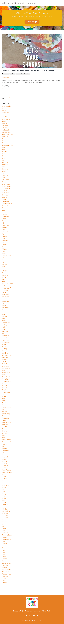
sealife (4, 455)
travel (4, 548)
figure (4, 234)
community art (7, 188)
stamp (4, 502)
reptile (4, 433)
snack (4, 476)
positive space (6, 407)
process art (5, 418)
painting (4, 375)
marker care (6, 323)
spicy (3, 489)
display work (6, 206)
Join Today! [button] (32, 22)
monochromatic (7, 338)
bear (3, 149)
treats (4, 552)
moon (4, 344)
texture (4, 537)
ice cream (5, 286)
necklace (5, 353)
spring (4, 498)
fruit (3, 262)
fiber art (5, 232)
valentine (5, 565)
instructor (5, 294)
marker (4, 320)
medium (12, 73)
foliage (4, 249)
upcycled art (6, 563)
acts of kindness (7, 117)
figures (4, 236)
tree (3, 554)
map (3, 318)
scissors (4, 448)
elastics (4, 214)
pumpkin (5, 420)
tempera (5, 533)
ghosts (4, 266)
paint (3, 370)
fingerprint (5, 238)
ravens (4, 431)
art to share (6, 132)
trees (4, 556)
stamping (5, 505)
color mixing (6, 184)
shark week (26, 73)
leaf (3, 303)
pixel (3, 398)
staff (3, 500)
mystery (4, 349)
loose (4, 314)
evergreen (5, 216)
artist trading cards (8, 134)
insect (4, 292)
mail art (4, 316)
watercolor (5, 572)
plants (4, 401)
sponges (5, 494)
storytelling (6, 511)
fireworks (5, 240)
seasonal (5, 457)
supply (4, 520)
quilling (4, 427)
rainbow (5, 429)
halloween (5, 275)
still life (4, 509)
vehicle (4, 567)
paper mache (6, 381)
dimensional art (7, 203)
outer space (6, 368)
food (3, 251)
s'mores (4, 444)
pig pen (4, 396)
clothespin (5, 180)
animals (4, 123)
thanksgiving (6, 539)
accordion (5, 112)
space (4, 487)
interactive (5, 297)
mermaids (5, 331)
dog (3, 208)
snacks (4, 478)
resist (4, 435)
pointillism (5, 403)
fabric (4, 219)
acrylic (4, 115)
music (4, 346)
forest (4, 253)
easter (4, 212)
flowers (4, 247)
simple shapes (7, 472)
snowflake (5, 485)
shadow (4, 463)
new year (5, 357)
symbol (4, 528)
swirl (3, 526)
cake (3, 167)
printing (4, 411)
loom (4, 312)
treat (3, 550)
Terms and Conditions (32, 611)
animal (4, 121)
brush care (5, 164)
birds (3, 158)
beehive (4, 151)
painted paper (7, 372)
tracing (4, 543)
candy (4, 171)
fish (3, 242)
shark (4, 468)
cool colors (5, 193)
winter (4, 578)
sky (3, 474)
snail (3, 481)
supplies (5, 517)
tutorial (4, 559)
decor (4, 199)
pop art (4, 405)
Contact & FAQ (18, 611)
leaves (4, 305)
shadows (5, 466)
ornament (5, 366)
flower (4, 245)
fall (3, 223)
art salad (5, 126)
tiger (3, 541)
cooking (4, 190)
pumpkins (5, 424)
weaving (5, 576)
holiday (4, 281)
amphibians (6, 119)
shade (4, 459)
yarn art (4, 582)
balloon (4, 141)
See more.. (5, 89)
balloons (5, 143)
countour (5, 195)
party (3, 383)
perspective (6, 392)
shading (4, 461)
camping (5, 169)
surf (3, 524)
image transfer (7, 288)
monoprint (5, 340)
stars (3, 507)
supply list (5, 522)
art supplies (6, 130)
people (4, 390)
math (3, 327)
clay (3, 177)
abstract (4, 110)
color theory (6, 186)
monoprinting (6, 342)
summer (5, 515)
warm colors (6, 569)
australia (5, 136)
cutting (4, 197)
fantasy (4, 227)
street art (5, 513)
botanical (5, 162)
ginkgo (4, 271)
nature (4, 351)
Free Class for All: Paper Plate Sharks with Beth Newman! (28, 71)
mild (3, 333)
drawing (4, 210)
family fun (5, 225)
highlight (5, 277)
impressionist (6, 290)
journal (4, 299)
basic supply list (7, 145)
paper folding (6, 379)
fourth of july (7, 255)
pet (3, 394)
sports (4, 496)
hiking (4, 279)
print (3, 409)
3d (2, 108)
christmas (5, 175)
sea (3, 452)
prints (4, 416)
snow (4, 483)
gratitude (5, 273)
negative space (7, 355)
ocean (4, 362)
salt (3, 446)
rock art (5, 437)
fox (3, 258)
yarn (3, 580)
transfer (4, 546)
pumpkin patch (7, 422)
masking (4, 325)
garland (4, 264)
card (3, 173)
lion (3, 310)
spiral (3, 491)
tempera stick (7, 535)
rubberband (6, 440)
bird (3, 156)
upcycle (4, 561)
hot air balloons (7, 284)
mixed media (19, 73)
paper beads (6, 377)
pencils (4, 387)
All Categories (6, 106)
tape (3, 531)
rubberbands (6, 442)
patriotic (4, 385)
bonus (3, 73)
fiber (3, 229)
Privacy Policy (46, 611)
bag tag (4, 138)
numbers (5, 359)
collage (4, 182)
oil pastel (5, 364)
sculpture (5, 450)
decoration (5, 201)
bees (3, 154)
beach (4, 147)
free (8, 73)
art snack (5, 128)
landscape (5, 301)
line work (5, 307)
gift (3, 268)
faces (4, 221)
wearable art (6, 574)
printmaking (6, 414)
